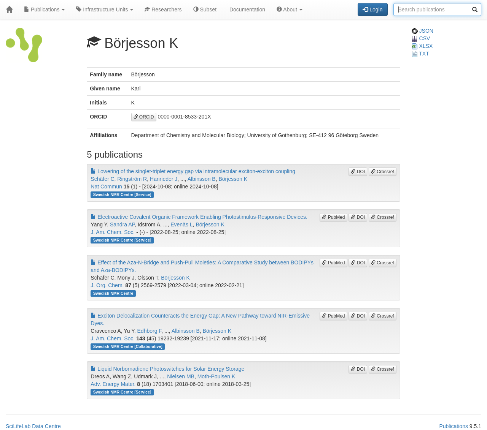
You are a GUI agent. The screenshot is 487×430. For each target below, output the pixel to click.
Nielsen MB (180, 376)
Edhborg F (149, 331)
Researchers (163, 9)
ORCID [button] (144, 117)
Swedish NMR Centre (113, 293)
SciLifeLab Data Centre (33, 426)
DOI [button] (358, 171)
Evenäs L (181, 224)
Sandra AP (122, 224)
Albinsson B (202, 179)
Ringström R (132, 179)
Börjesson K (233, 179)
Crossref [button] (382, 171)
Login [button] (372, 9)
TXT (420, 54)
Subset (204, 9)
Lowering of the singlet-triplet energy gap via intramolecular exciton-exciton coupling (193, 171)
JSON (422, 31)
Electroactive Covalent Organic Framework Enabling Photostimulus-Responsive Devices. (199, 217)
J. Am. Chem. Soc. (113, 232)
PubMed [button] (333, 217)
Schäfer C (102, 179)
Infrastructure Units (104, 9)
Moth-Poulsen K (216, 376)
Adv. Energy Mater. (113, 384)
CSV (421, 38)
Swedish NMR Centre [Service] (122, 194)
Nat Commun (106, 186)
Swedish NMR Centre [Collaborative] (127, 346)
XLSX (422, 46)
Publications (44, 9)
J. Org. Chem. (107, 285)
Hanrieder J (163, 179)
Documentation (246, 9)
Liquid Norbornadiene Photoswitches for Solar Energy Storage (167, 369)
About (289, 9)
